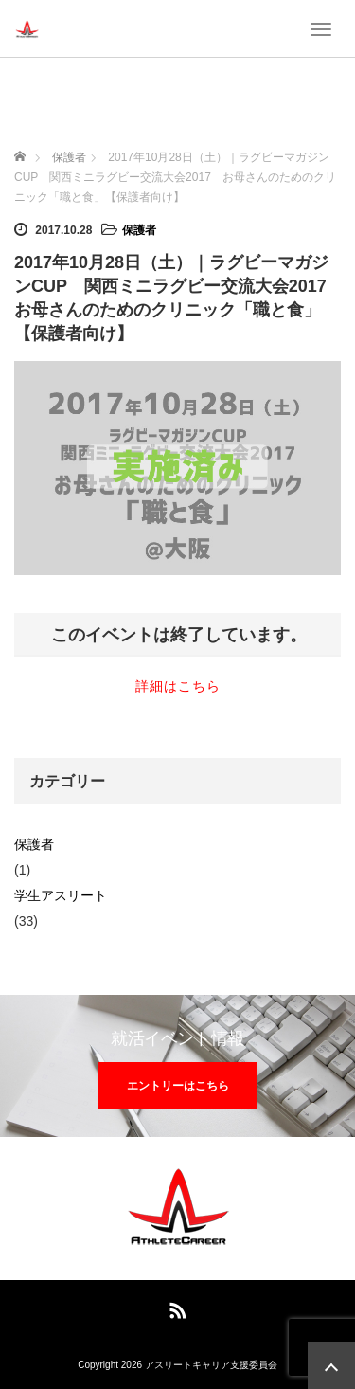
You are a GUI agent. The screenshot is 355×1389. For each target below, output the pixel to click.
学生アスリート (60, 895)
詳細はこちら (178, 686)
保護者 (139, 230)
